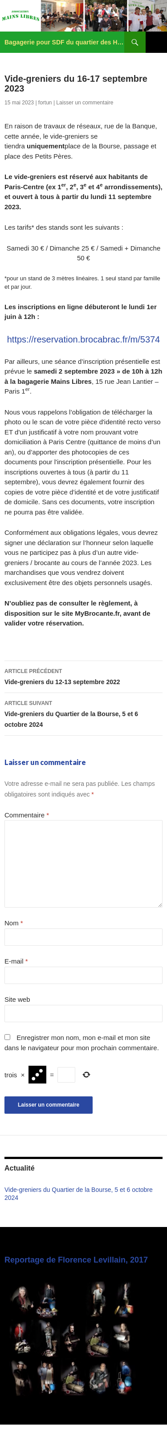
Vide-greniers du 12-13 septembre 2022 (83, 675)
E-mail (16, 961)
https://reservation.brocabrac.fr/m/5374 (83, 339)
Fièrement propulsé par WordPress (46, 1435)
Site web (17, 999)
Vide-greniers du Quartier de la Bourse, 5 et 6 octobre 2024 (83, 713)
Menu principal (156, 42)
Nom (13, 923)
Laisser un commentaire (84, 103)
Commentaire (26, 815)
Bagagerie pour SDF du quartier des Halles (64, 42)
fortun (45, 103)
